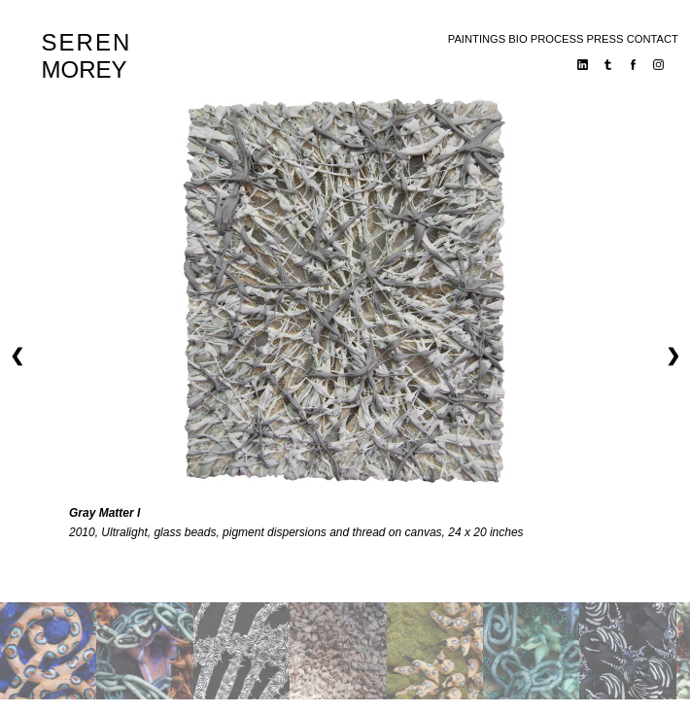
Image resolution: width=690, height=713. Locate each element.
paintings (476, 39)
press (605, 39)
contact (652, 39)
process (557, 39)
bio (517, 39)
